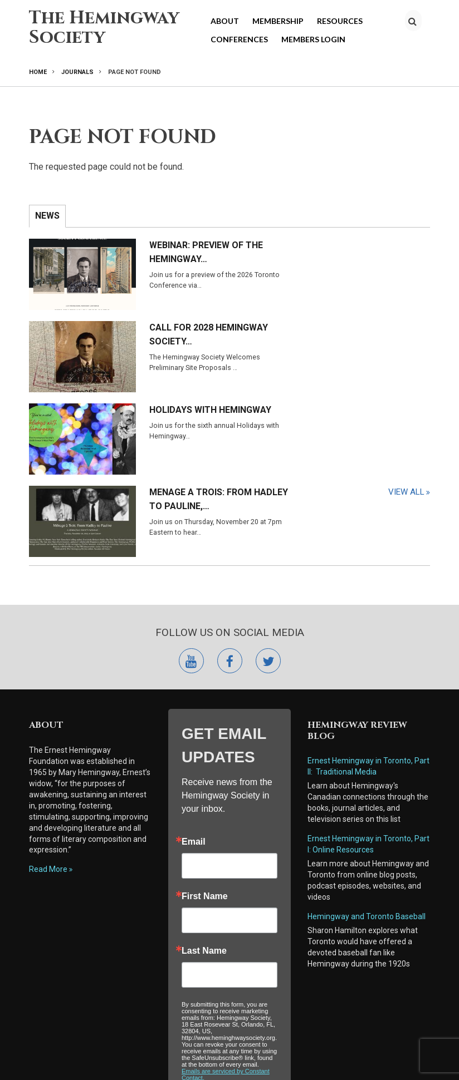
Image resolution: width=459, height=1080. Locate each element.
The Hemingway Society (104, 28)
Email (194, 672)
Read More (48, 699)
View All (406, 383)
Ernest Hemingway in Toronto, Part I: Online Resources (368, 674)
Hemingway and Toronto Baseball (366, 746)
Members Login (313, 39)
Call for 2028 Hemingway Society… (369, 252)
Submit (229, 946)
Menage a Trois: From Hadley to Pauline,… (372, 326)
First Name (205, 726)
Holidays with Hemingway (154, 326)
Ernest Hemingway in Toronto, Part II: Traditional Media (368, 596)
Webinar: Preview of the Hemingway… (167, 252)
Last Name (204, 781)
